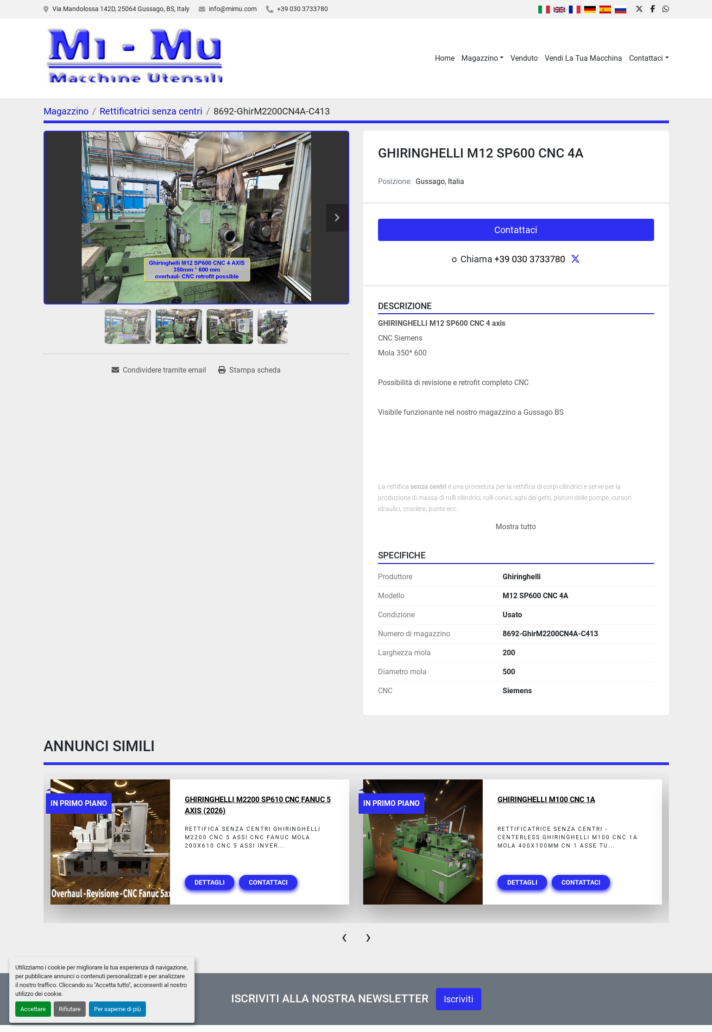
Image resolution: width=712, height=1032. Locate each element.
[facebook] (652, 9)
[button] (482, 58)
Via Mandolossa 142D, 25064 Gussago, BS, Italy (120, 9)
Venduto (524, 58)
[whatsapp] (665, 9)
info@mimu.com (233, 9)
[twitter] (639, 9)
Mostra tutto (516, 526)
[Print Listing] (249, 370)
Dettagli (210, 882)
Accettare (33, 1009)
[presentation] (344, 937)
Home (444, 58)
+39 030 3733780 (302, 9)
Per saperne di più (117, 1009)
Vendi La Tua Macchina (583, 58)
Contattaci (646, 58)
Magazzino (479, 58)
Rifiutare (70, 1009)
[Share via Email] (159, 370)
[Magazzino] (66, 111)
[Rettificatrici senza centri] (151, 111)
